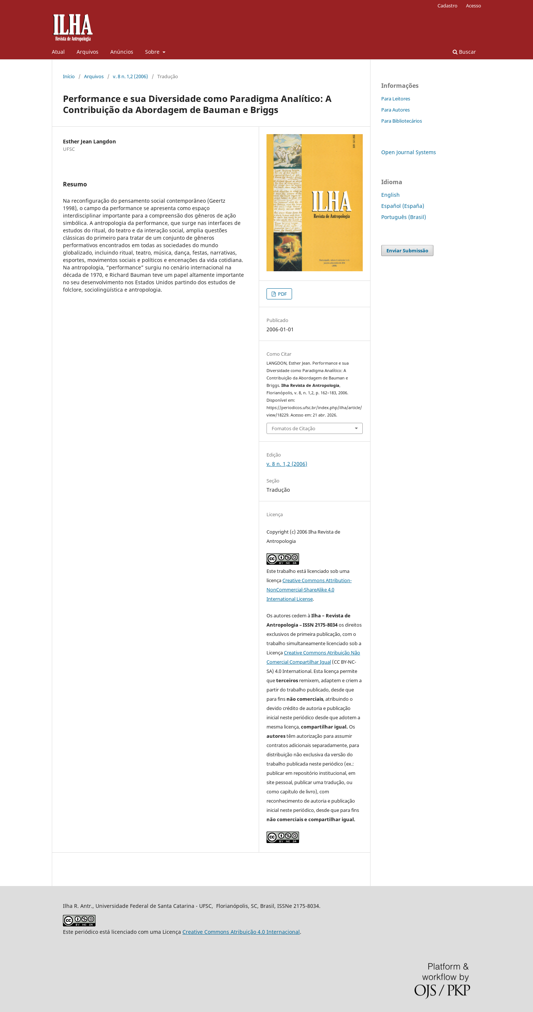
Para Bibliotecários (401, 120)
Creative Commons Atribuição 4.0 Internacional (241, 931)
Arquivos (87, 51)
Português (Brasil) (403, 216)
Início (69, 76)
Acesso (473, 5)
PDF (282, 294)
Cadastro (447, 5)
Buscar (464, 51)
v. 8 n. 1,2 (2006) (130, 76)
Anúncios (121, 51)
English (390, 194)
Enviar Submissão (407, 250)
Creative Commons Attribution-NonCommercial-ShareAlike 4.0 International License (309, 589)
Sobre (153, 51)
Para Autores (395, 109)
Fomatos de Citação (293, 428)
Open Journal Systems (408, 152)
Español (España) (402, 205)
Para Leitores (395, 98)
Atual (58, 51)
